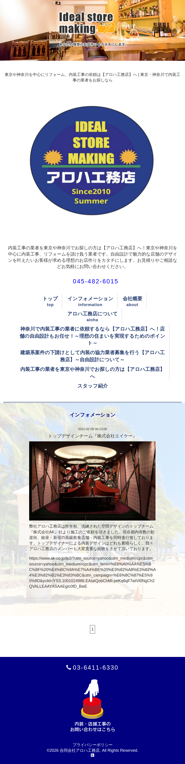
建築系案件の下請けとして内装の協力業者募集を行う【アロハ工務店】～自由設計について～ (92, 356)
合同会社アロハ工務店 (80, 750)
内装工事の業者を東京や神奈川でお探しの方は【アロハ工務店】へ (92, 372)
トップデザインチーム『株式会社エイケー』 (92, 435)
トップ (50, 298)
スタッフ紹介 (92, 386)
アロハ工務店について (92, 314)
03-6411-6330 (95, 667)
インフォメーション (90, 298)
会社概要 (132, 298)
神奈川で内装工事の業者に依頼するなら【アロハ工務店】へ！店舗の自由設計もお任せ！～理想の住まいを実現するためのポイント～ (92, 336)
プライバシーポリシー (93, 745)
